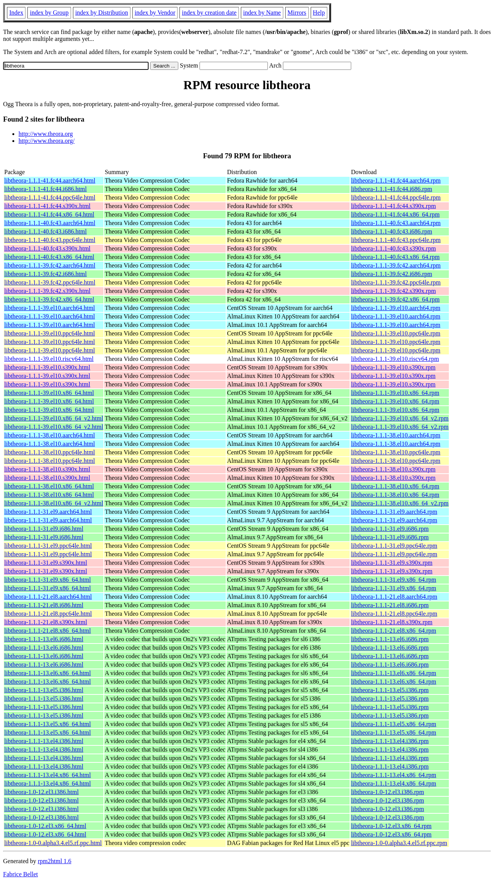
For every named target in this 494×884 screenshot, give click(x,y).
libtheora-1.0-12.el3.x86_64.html (45, 826)
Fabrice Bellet (20, 874)
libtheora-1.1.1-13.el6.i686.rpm (389, 639)
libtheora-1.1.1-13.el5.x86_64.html (47, 724)
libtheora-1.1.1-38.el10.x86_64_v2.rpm (399, 503)
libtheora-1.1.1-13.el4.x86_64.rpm (393, 775)
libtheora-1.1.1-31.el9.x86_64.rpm (393, 579)
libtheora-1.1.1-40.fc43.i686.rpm (391, 231)
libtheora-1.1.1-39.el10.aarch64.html (49, 308)
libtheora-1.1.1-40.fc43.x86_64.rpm (395, 257)
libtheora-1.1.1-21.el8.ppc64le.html (48, 613)
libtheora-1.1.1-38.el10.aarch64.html (49, 435)
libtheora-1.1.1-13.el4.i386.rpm (389, 741)
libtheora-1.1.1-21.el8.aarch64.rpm (394, 596)
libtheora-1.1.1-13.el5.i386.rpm (389, 690)
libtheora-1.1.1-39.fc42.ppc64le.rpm (395, 282)
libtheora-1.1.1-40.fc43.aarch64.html (49, 223)
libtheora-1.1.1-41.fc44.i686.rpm (391, 189)
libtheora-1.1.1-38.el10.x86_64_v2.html (53, 503)
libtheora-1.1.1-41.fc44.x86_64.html (49, 214)
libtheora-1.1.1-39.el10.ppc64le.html (49, 333)
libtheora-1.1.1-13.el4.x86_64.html (47, 775)
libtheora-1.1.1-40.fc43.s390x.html (47, 248)
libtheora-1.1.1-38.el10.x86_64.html (49, 486)
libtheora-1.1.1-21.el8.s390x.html (45, 622)
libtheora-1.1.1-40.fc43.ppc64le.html (49, 240)
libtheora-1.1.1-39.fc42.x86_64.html (49, 299)
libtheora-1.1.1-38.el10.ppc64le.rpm (395, 452)
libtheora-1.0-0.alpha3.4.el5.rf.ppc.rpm (399, 843)
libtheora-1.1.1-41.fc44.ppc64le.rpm (395, 197)
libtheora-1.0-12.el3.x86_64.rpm (391, 826)
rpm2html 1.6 (54, 861)
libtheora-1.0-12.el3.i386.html (41, 792)
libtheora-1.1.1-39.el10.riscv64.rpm (395, 359)
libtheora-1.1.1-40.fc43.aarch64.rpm (395, 223)
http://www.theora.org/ (46, 140)
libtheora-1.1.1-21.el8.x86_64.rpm (393, 630)
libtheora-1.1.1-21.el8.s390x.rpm (391, 622)
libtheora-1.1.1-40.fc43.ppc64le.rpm (395, 240)
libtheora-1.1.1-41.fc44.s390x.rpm (393, 206)
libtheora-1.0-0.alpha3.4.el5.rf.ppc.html (53, 843)
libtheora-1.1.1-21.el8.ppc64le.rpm (394, 613)
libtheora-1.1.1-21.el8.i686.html (43, 605)
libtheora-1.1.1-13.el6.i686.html (43, 639)
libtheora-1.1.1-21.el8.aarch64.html (48, 596)
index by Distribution (101, 12)
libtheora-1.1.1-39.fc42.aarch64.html (49, 265)
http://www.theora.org (46, 133)
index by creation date (209, 12)
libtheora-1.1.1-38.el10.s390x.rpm (393, 469)
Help (319, 12)
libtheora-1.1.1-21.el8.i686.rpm (389, 605)
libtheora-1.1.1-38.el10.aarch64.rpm (395, 435)
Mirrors (297, 12)
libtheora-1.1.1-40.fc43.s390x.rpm (393, 248)
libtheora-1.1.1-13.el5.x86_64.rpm (393, 724)
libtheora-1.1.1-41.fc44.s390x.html (47, 206)
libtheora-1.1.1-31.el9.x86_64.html (47, 579)
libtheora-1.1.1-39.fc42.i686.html (45, 274)
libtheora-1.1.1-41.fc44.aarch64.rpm (395, 180)
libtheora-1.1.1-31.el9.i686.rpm (389, 528)
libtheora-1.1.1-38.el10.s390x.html (47, 469)
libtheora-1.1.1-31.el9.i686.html (43, 528)
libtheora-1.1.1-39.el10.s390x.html (47, 367)
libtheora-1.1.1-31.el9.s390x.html (45, 562)
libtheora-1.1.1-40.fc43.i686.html (45, 231)
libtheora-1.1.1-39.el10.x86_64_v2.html (53, 418)
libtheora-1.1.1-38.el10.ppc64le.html (49, 452)
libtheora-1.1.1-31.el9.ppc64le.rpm (394, 545)
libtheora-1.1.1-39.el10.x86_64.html (49, 393)
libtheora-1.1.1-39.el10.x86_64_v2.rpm (399, 418)
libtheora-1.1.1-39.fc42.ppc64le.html (49, 282)
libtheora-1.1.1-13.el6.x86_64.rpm (393, 673)
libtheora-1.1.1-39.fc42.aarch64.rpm (395, 265)
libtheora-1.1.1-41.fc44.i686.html (45, 189)
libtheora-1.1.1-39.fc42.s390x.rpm (393, 291)
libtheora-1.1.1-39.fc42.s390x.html (47, 291)
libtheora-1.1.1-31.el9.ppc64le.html (48, 545)
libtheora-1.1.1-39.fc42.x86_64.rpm (395, 299)
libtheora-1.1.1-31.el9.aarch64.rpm (394, 511)
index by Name (262, 12)
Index (16, 12)
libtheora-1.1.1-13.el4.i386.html (43, 741)
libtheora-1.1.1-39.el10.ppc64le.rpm (395, 333)
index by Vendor (155, 12)
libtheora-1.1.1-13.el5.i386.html (43, 690)
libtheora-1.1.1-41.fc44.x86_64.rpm (395, 214)
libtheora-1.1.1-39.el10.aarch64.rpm (395, 308)
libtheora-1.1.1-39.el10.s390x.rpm (393, 367)
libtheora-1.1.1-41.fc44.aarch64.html (49, 180)
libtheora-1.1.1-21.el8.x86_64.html (47, 630)
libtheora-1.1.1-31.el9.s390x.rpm (391, 562)
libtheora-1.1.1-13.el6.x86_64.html (47, 673)
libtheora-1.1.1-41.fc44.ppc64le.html (49, 197)
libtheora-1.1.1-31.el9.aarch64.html (48, 511)
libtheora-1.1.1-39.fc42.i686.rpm (391, 274)
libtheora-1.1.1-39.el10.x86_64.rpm (395, 393)
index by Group (49, 12)
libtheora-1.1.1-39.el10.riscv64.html (49, 359)
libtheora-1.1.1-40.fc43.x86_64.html (49, 257)
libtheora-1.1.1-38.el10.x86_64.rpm (395, 486)
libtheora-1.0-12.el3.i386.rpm (387, 792)
